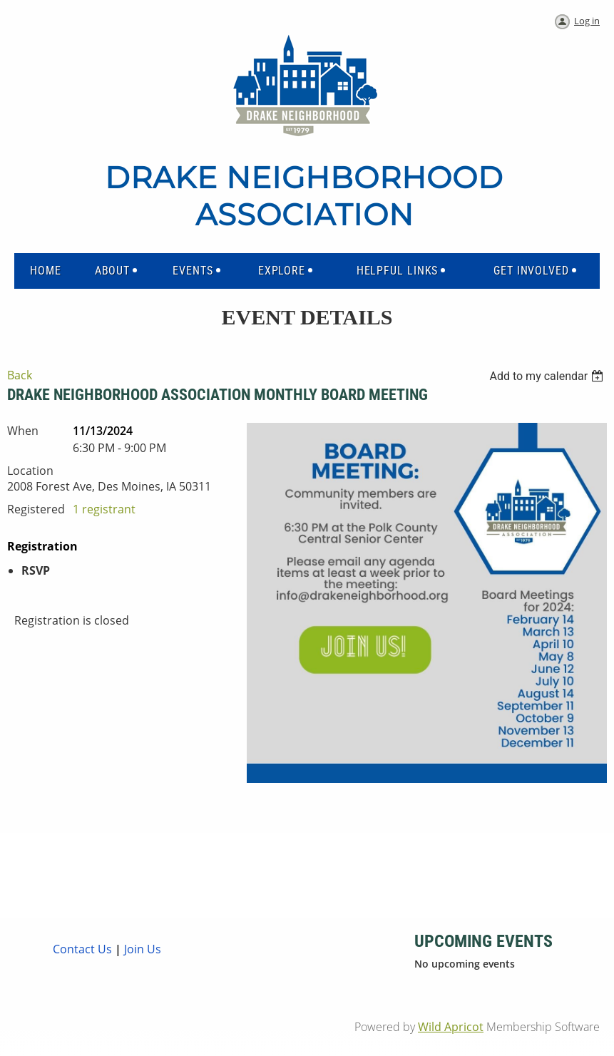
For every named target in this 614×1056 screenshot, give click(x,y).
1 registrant (104, 509)
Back (19, 375)
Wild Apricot (450, 1027)
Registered (36, 509)
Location (30, 470)
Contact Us (82, 949)
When (23, 431)
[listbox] (548, 376)
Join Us (141, 949)
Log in (587, 20)
